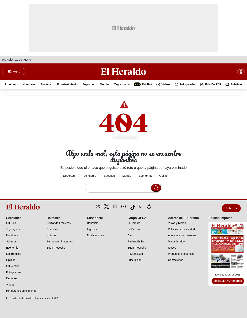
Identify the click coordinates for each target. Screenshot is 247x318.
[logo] (23, 207)
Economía (145, 175)
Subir (231, 208)
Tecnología (89, 175)
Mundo (126, 175)
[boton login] (241, 71)
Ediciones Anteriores (227, 281)
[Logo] (123, 71)
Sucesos (109, 175)
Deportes (69, 175)
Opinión (164, 175)
